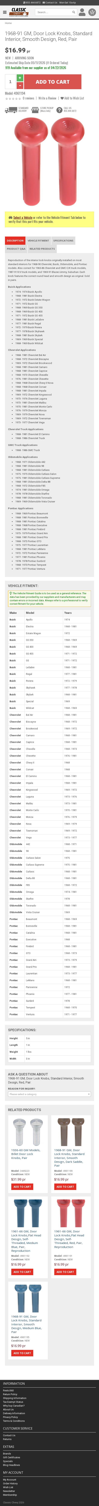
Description (15, 240)
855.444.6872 (32, 2)
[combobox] (49, 1094)
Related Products (42, 248)
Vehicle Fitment (38, 240)
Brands (7, 1453)
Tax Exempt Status (13, 1401)
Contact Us (50, 2)
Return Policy (10, 1394)
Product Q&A (16, 248)
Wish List (8, 1487)
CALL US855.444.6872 (70, 109)
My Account (9, 1479)
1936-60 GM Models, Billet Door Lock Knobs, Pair (25, 1154)
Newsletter (9, 1491)
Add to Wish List (72, 98)
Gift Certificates (11, 1457)
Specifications (63, 240)
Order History (10, 1483)
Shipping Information (14, 1398)
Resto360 (8, 1390)
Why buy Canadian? (14, 1405)
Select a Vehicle (22, 217)
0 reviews (28, 98)
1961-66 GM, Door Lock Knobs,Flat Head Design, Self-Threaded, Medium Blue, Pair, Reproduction (26, 1241)
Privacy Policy (10, 1417)
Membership (10, 1494)
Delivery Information (14, 1413)
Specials (8, 1461)
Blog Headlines (11, 1465)
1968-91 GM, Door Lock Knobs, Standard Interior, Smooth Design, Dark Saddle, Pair (69, 1158)
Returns (7, 1439)
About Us (8, 1409)
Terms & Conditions (14, 1420)
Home (8, 23)
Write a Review (47, 98)
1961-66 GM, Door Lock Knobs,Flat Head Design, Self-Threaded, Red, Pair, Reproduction (69, 1239)
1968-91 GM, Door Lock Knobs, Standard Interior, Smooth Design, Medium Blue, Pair (26, 1324)
